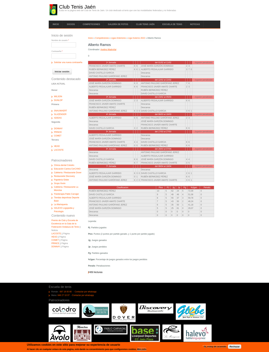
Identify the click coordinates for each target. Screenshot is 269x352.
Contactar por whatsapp (85, 291)
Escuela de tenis (172, 24)
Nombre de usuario (60, 40)
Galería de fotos (118, 24)
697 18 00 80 (66, 291)
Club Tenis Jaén (77, 6)
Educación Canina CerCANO (67, 169)
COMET (57, 136)
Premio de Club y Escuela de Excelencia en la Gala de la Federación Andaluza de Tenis (65, 223)
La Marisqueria (61, 204)
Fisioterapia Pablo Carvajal (66, 194)
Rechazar (235, 346)
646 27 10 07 (64, 295)
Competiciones (91, 24)
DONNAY (58, 128)
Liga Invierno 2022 (136, 38)
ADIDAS (58, 118)
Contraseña (57, 51)
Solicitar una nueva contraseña (68, 62)
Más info (141, 349)
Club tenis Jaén (145, 24)
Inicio (56, 24)
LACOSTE (59, 150)
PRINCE (58, 132)
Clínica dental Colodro (64, 165)
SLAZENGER (60, 114)
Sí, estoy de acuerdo (215, 346)
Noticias (195, 24)
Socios (71, 24)
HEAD (57, 146)
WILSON (58, 96)
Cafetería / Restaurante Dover (67, 172)
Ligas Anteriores (118, 38)
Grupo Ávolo (60, 183)
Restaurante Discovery (64, 176)
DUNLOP (58, 100)
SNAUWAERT (60, 111)
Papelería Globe (61, 180)
